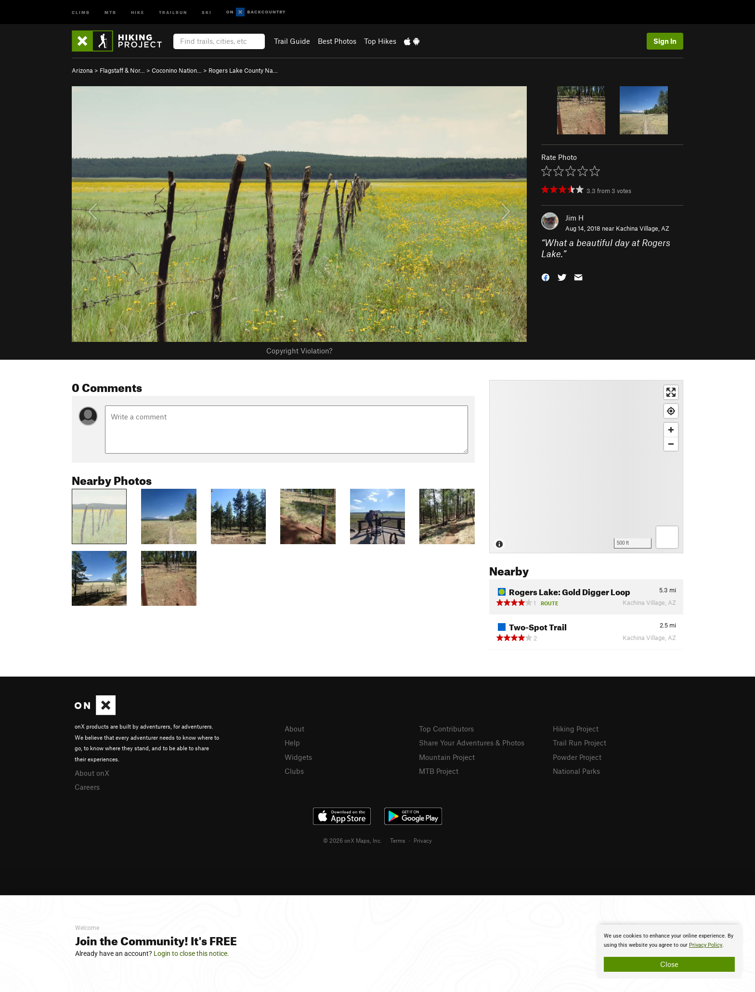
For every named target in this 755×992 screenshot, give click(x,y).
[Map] (586, 466)
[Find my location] (671, 411)
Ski (207, 12)
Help (292, 742)
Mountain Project (447, 757)
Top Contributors (446, 728)
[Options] (667, 537)
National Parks (576, 771)
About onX (92, 773)
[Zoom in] (671, 430)
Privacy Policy (705, 945)
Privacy (423, 840)
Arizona (82, 70)
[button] (545, 276)
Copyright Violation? (299, 350)
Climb (81, 12)
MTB (110, 12)
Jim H (574, 217)
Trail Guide (292, 41)
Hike (137, 12)
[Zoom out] (671, 444)
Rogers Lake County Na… (243, 70)
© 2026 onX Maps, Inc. (352, 840)
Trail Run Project (579, 742)
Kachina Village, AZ (642, 228)
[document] (669, 951)
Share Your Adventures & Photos (471, 742)
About (294, 728)
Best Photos (337, 41)
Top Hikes (380, 41)
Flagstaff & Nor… (122, 70)
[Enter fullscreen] (671, 392)
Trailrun (173, 12)
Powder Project (577, 757)
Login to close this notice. (191, 953)
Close (669, 964)
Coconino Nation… (177, 70)
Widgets (298, 757)
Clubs (294, 771)
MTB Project (438, 771)
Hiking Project (576, 728)
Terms (397, 840)
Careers (87, 787)
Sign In (665, 41)
